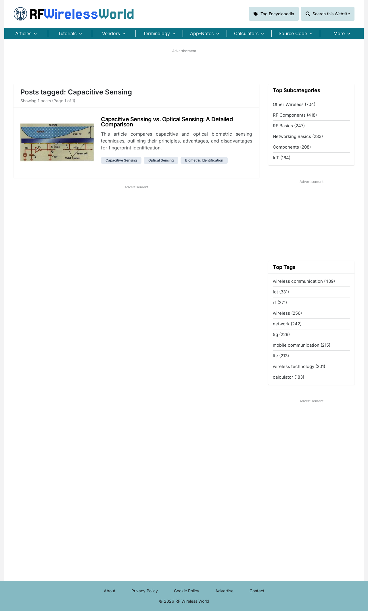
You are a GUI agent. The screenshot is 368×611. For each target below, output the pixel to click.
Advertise (224, 590)
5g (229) (281, 334)
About (109, 590)
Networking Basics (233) (298, 136)
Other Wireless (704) (294, 104)
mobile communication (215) (301, 345)
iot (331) (281, 292)
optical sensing (161, 160)
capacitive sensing (121, 160)
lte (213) (281, 355)
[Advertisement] (184, 66)
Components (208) (292, 147)
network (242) (287, 324)
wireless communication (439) (304, 281)
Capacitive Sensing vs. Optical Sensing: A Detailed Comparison (167, 122)
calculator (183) (288, 377)
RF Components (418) (295, 115)
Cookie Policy (186, 590)
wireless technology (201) (299, 366)
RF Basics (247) (289, 125)
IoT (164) (281, 157)
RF (74, 13)
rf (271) (280, 302)
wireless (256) (287, 313)
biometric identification (204, 160)
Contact (257, 590)
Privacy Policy (144, 590)
